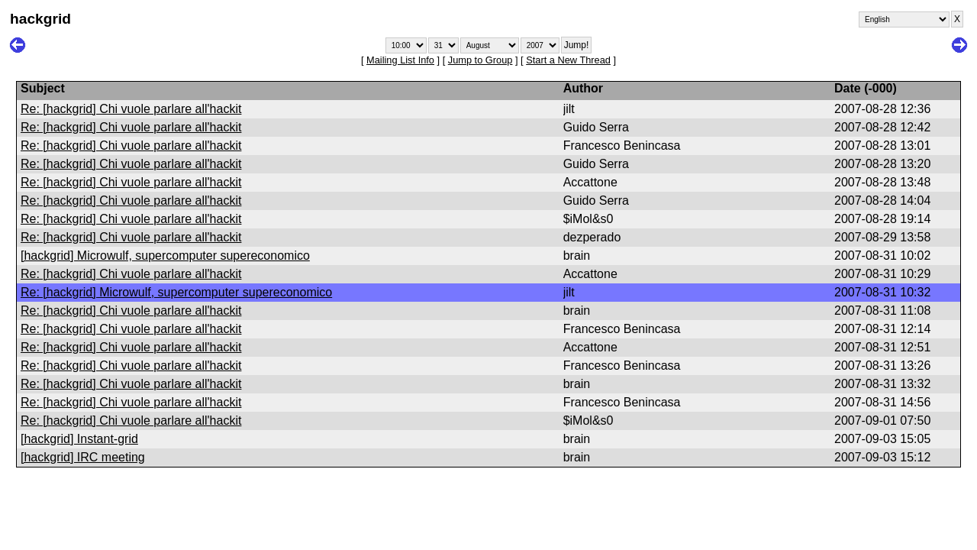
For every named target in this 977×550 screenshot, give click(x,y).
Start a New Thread (568, 60)
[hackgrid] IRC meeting (83, 457)
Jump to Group (480, 60)
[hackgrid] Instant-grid (79, 438)
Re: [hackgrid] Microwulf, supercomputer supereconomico (176, 292)
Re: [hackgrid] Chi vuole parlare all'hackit (131, 108)
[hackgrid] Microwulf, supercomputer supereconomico (165, 255)
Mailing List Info (400, 60)
